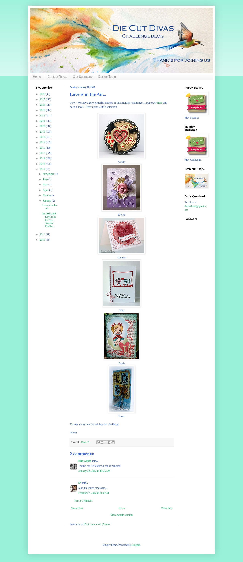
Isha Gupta (84, 460)
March (46, 195)
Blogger (136, 544)
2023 (43, 110)
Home (37, 76)
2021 (43, 120)
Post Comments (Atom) (97, 524)
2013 (43, 163)
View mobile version (121, 514)
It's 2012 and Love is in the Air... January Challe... (49, 220)
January (47, 200)
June (45, 179)
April (46, 190)
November (49, 174)
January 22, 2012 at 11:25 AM (94, 470)
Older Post (166, 508)
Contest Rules (57, 76)
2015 (43, 153)
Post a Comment (83, 500)
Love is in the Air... (49, 207)
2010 (43, 239)
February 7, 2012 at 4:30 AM (93, 492)
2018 (43, 137)
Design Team (107, 76)
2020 (43, 126)
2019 (43, 131)
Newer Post (77, 508)
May (45, 184)
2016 (43, 147)
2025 (43, 99)
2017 (43, 142)
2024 (43, 104)
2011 (43, 234)
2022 (43, 115)
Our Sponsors (82, 76)
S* (79, 482)
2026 (43, 94)
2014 (43, 158)
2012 (43, 169)
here (159, 102)
